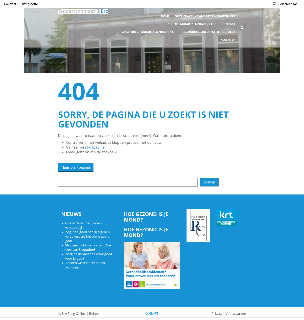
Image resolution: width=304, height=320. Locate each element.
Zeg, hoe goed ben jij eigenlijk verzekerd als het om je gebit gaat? (87, 236)
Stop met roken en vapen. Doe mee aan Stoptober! (88, 247)
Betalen (229, 31)
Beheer (94, 313)
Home (165, 15)
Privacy (217, 313)
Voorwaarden (236, 313)
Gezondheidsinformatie (201, 31)
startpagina (95, 147)
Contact (229, 23)
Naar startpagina (75, 167)
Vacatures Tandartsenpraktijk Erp (149, 31)
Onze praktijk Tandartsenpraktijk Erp (205, 15)
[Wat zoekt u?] (128, 182)
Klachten (228, 39)
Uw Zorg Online (74, 313)
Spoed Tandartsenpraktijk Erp (192, 23)
